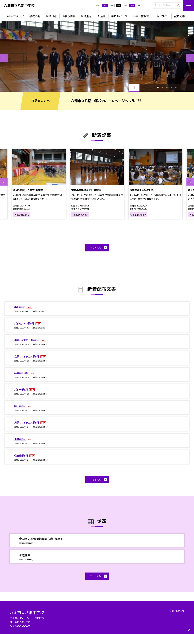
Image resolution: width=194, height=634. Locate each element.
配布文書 (179, 16)
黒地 (118, 5)
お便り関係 (69, 16)
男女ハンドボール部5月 (27, 340)
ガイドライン (162, 16)
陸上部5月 (20, 406)
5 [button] (176, 87)
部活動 (101, 16)
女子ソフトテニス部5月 (27, 356)
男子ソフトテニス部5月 (27, 422)
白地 (111, 5)
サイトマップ (178, 611)
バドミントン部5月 (24, 323)
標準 (132, 5)
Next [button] (190, 58)
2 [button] (162, 87)
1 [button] (158, 87)
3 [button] (167, 87)
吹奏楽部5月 (21, 455)
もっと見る (95, 248)
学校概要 (34, 16)
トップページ (16, 16)
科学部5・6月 (21, 373)
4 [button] (171, 87)
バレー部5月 (21, 389)
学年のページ (119, 16)
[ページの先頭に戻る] (190, 630)
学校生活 (86, 16)
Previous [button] (4, 58)
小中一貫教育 (141, 16)
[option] (97, 56)
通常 (105, 5)
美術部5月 (20, 307)
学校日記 (51, 16)
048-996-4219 (23, 622)
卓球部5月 (20, 439)
